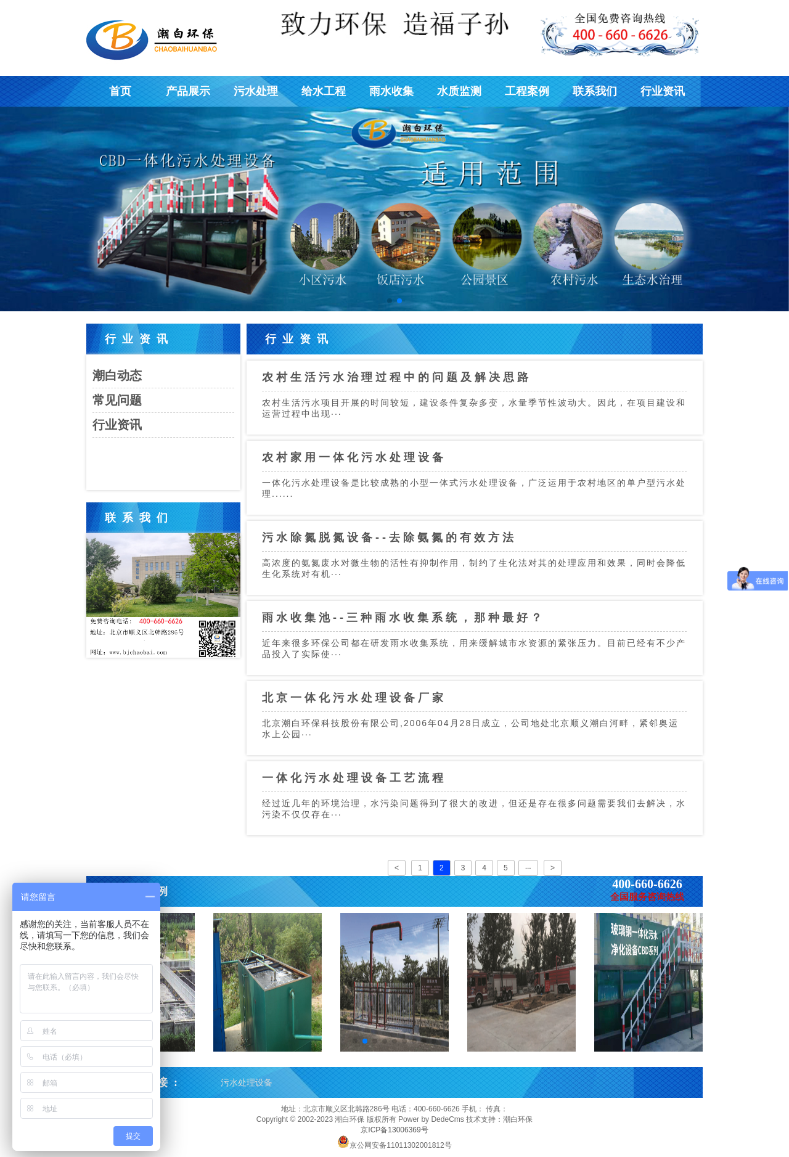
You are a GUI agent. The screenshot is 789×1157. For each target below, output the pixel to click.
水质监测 (459, 91)
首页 (120, 91)
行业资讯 (662, 91)
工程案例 (527, 91)
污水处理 (256, 91)
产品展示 (188, 91)
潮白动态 (117, 375)
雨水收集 (391, 91)
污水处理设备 (246, 1082)
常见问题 (117, 400)
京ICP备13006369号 (394, 1130)
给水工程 (323, 91)
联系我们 (595, 91)
